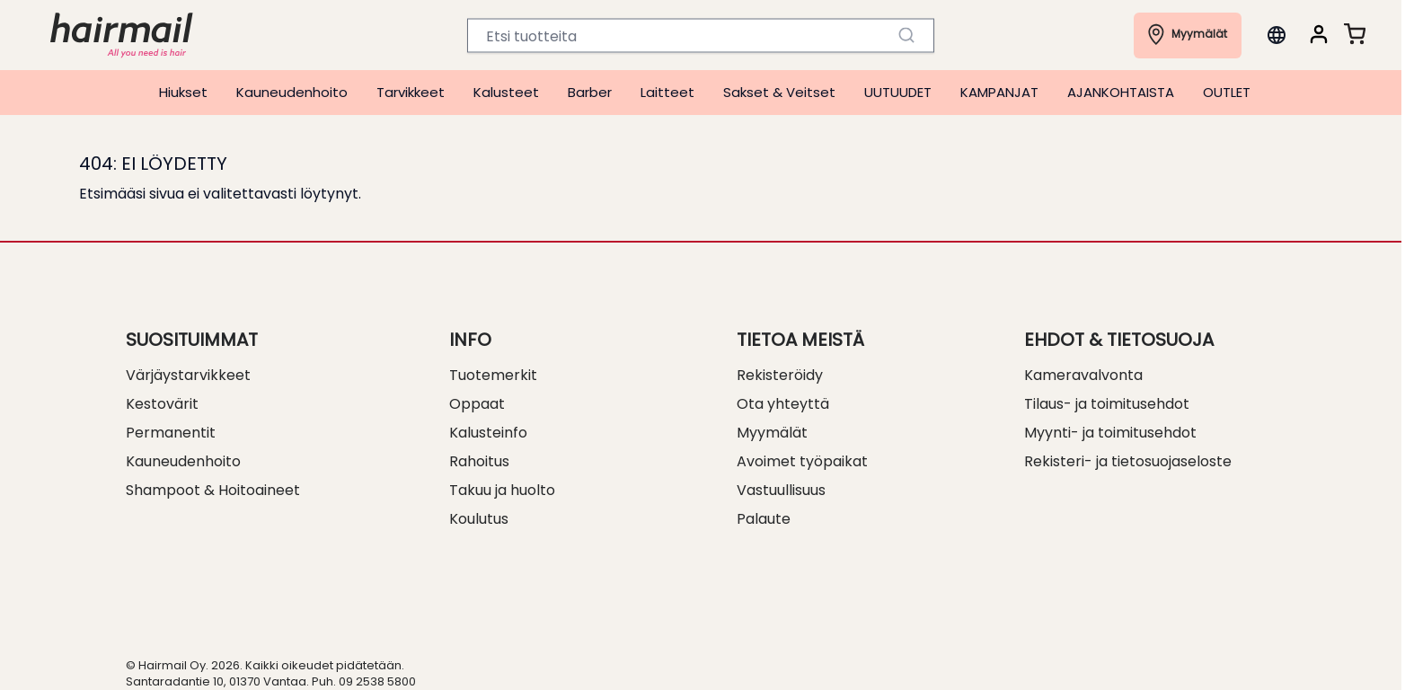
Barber (590, 92)
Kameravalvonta (1083, 375)
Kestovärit (162, 404)
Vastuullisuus (781, 490)
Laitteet (667, 92)
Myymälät (772, 432)
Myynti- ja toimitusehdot (1110, 432)
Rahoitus (479, 461)
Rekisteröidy (780, 375)
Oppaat (477, 404)
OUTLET (1226, 92)
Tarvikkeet (410, 92)
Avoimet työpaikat (802, 461)
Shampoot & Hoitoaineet (213, 490)
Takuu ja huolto (502, 490)
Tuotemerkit (493, 375)
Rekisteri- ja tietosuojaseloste (1128, 461)
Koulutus (478, 519)
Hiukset (183, 92)
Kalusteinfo (488, 432)
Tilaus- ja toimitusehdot (1106, 404)
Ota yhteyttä (783, 404)
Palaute (764, 519)
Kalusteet (506, 92)
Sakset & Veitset (779, 92)
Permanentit (171, 432)
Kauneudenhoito (292, 92)
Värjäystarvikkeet (188, 375)
